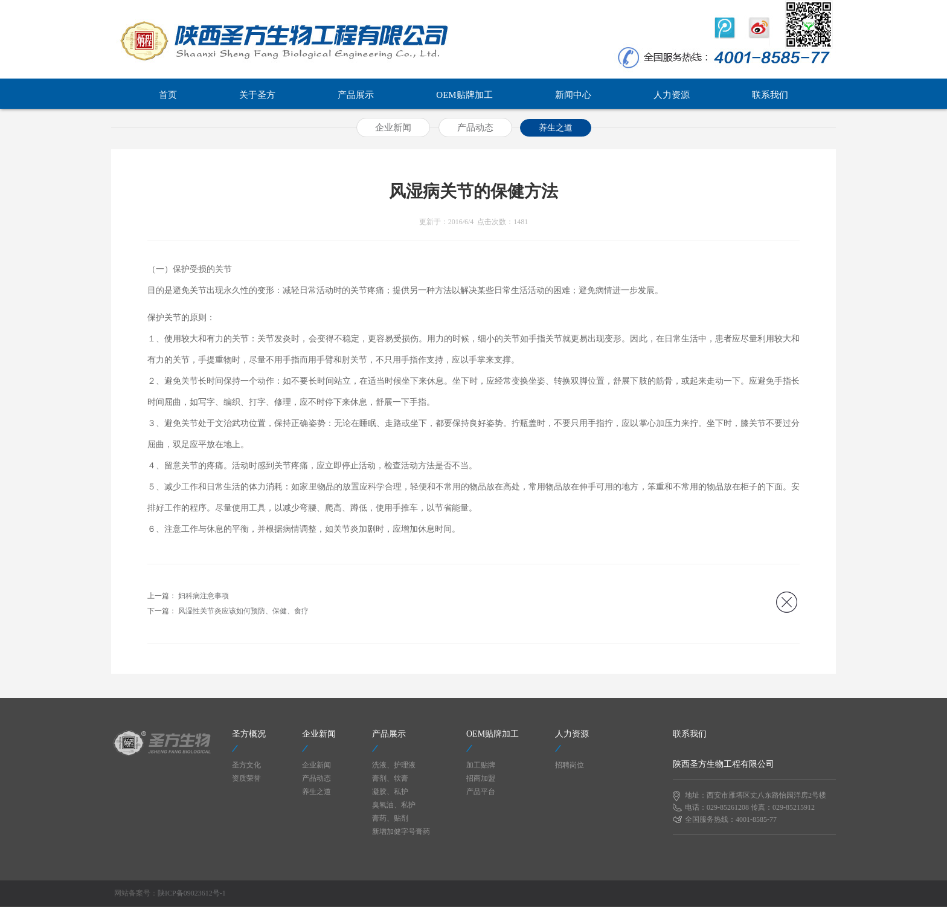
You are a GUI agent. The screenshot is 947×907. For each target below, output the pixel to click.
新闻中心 (573, 95)
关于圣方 (257, 95)
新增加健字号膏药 (401, 831)
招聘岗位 (569, 765)
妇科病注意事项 (203, 596)
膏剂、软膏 (390, 778)
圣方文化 (246, 765)
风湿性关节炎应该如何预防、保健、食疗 (243, 611)
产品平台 (480, 791)
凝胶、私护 (390, 791)
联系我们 (770, 95)
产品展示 (356, 95)
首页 (168, 95)
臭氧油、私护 (394, 805)
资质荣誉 (246, 778)
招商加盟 (480, 778)
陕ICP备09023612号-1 (192, 893)
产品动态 (475, 127)
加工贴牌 (480, 765)
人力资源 (671, 95)
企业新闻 (393, 127)
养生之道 (556, 127)
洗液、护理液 (394, 765)
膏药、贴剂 (390, 818)
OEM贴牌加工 (464, 95)
